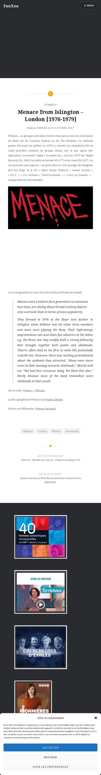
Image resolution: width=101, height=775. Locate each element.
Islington (28, 431)
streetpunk (72, 431)
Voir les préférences (50, 766)
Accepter (50, 747)
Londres (42, 431)
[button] (95, 718)
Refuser (50, 757)
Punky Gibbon (54, 399)
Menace (56, 431)
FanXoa (11, 5)
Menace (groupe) (45, 408)
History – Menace (34, 390)
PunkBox (50, 104)
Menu (90, 5)
